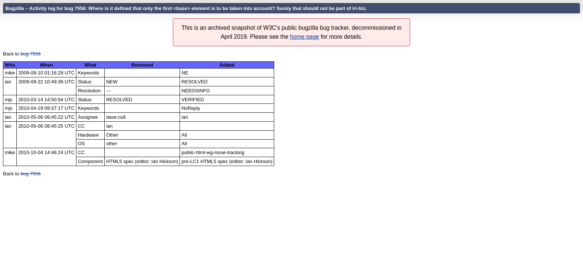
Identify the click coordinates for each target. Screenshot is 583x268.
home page (304, 37)
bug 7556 (30, 54)
